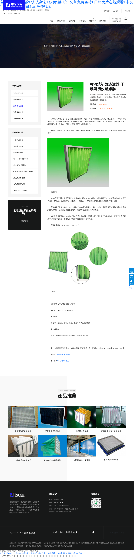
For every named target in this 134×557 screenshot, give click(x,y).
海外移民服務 (18, 118)
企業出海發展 (18, 146)
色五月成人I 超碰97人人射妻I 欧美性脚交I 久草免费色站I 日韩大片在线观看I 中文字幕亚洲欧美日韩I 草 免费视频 (41, 553)
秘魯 (69, 543)
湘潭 (29, 543)
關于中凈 (92, 20)
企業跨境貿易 (18, 140)
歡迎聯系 (24, 221)
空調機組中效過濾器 (81, 460)
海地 (70, 546)
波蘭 (73, 543)
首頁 (51, 20)
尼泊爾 (86, 543)
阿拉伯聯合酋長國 (30, 546)
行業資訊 (82, 20)
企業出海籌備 (18, 153)
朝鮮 (82, 543)
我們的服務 (61, 20)
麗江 (19, 543)
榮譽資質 (107, 11)
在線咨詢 (115, 11)
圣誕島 (77, 543)
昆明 (61, 543)
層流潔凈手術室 (19, 178)
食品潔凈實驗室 (19, 184)
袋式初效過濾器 (63, 361)
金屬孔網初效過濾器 (23, 431)
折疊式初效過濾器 (64, 354)
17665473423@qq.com (12, 13)
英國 (107, 543)
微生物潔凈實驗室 (20, 165)
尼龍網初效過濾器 (52, 431)
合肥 (48, 543)
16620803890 (116, 21)
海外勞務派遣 (18, 112)
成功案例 (72, 20)
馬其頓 (49, 546)
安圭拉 (14, 546)
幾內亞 (65, 543)
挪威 (21, 546)
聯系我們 (102, 20)
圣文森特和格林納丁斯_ (97, 543)
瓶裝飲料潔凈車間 (20, 190)
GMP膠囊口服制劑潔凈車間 (23, 171)
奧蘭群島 (60, 546)
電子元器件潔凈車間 (20, 159)
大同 (57, 543)
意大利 (54, 546)
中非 (18, 546)
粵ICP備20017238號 (117, 533)
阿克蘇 (44, 543)
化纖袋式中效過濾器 (52, 460)
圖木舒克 (35, 543)
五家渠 (53, 543)
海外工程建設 (64, 46)
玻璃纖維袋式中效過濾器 (111, 431)
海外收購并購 (18, 99)
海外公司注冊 (18, 93)
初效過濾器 (86, 46)
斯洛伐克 (43, 546)
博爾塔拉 (24, 543)
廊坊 (39, 543)
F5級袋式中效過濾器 (23, 460)
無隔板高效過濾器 (111, 460)
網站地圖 (127, 11)
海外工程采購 (75, 46)
